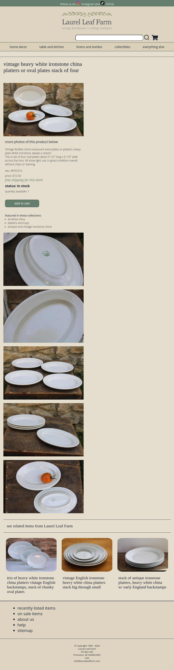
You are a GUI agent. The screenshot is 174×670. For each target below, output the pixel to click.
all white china (16, 219)
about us (25, 619)
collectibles (122, 47)
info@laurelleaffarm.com (87, 661)
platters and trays (18, 223)
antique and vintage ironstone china (30, 227)
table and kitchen (51, 47)
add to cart (22, 203)
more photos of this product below (31, 141)
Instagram (87, 4)
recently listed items (36, 608)
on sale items (29, 613)
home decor (18, 47)
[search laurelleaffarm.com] (147, 38)
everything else (153, 47)
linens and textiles (89, 47)
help (21, 625)
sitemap (25, 630)
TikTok (110, 4)
